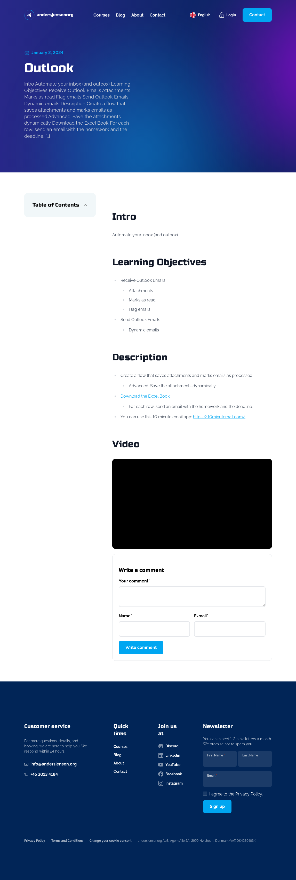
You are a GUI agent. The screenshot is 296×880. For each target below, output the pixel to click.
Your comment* (134, 581)
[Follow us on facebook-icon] (170, 774)
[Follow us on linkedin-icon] (170, 755)
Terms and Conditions (67, 841)
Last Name (250, 755)
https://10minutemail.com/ (219, 416)
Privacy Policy (248, 794)
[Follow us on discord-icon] (170, 746)
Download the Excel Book (145, 396)
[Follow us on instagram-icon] (170, 783)
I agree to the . (236, 794)
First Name (216, 755)
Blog (120, 15)
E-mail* (201, 615)
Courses (101, 15)
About (137, 15)
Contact (157, 15)
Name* (125, 615)
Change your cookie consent (111, 841)
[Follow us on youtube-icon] (170, 764)
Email (212, 775)
